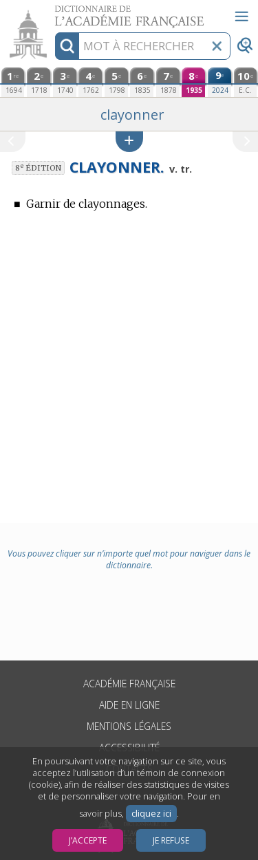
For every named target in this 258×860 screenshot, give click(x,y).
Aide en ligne (129, 704)
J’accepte (88, 840)
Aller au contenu (54, 12)
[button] (129, 141)
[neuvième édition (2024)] (219, 82)
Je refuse (171, 840)
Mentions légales (129, 726)
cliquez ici (151, 813)
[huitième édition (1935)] (193, 82)
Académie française (129, 683)
